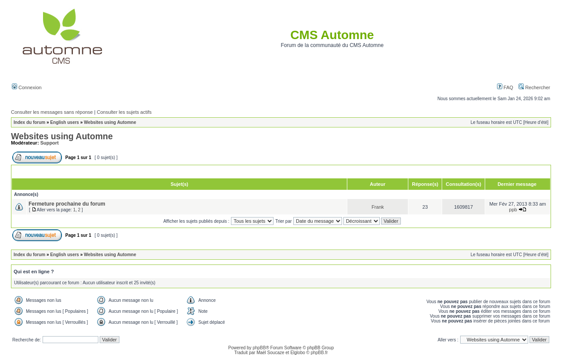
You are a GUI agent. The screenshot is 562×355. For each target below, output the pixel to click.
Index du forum (29, 122)
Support (49, 142)
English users (64, 122)
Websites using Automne (110, 122)
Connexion (27, 87)
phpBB (259, 347)
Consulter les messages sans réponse (52, 112)
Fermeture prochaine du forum (67, 204)
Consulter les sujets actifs (124, 112)
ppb (513, 209)
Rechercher (534, 87)
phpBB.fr (319, 352)
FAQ (505, 87)
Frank (377, 207)
